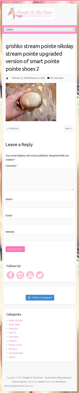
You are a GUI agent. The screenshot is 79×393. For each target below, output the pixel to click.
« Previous (12, 128)
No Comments (56, 78)
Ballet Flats (14, 324)
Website (10, 231)
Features (13, 328)
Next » (68, 128)
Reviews (13, 349)
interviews (14, 336)
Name (10, 199)
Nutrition (13, 341)
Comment (11, 165)
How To (12, 332)
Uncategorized (16, 353)
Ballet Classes (16, 320)
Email (9, 215)
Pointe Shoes (15, 345)
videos (12, 357)
